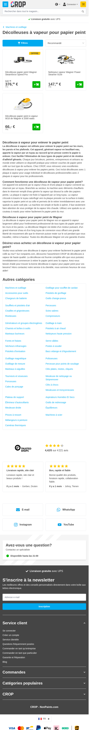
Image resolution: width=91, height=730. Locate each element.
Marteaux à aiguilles (15, 369)
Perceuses (51, 305)
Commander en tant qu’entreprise (19, 648)
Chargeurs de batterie (16, 298)
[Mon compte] (70, 4)
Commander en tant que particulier (20, 653)
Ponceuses (10, 381)
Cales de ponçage (14, 386)
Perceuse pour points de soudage (62, 363)
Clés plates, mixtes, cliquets (59, 369)
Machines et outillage (15, 27)
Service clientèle (11, 639)
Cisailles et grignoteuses (17, 310)
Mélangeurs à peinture (16, 420)
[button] (44, 623)
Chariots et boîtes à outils (17, 328)
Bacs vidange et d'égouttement (61, 351)
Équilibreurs (51, 407)
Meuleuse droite (13, 407)
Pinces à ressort (13, 415)
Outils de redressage (56, 402)
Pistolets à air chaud (56, 328)
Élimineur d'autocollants (17, 402)
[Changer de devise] (57, 4)
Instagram (23, 525)
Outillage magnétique (15, 358)
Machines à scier (54, 415)
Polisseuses (51, 358)
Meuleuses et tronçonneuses (60, 390)
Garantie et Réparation (14, 657)
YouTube (66, 525)
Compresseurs (53, 316)
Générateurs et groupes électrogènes (23, 323)
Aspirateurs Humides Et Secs (60, 397)
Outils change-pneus (56, 298)
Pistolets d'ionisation (15, 351)
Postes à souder (54, 346)
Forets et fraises (13, 341)
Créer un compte (11, 635)
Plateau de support (14, 397)
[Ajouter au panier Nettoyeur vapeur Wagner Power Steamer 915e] (79, 84)
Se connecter (9, 630)
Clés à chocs (52, 384)
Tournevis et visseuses (16, 376)
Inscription (44, 606)
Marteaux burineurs (14, 333)
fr (44, 718)
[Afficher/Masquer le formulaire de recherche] (83, 11)
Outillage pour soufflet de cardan (62, 288)
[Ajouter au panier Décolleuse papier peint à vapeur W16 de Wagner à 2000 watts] (36, 127)
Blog (5, 662)
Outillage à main (54, 323)
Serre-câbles (52, 341)
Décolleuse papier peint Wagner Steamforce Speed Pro (21, 73)
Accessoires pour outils (16, 293)
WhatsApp (66, 510)
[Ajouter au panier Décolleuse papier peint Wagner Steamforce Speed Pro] (36, 84)
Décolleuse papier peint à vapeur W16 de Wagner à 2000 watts (21, 117)
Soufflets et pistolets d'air (17, 305)
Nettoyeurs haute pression (58, 333)
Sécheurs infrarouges (15, 346)
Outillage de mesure (15, 363)
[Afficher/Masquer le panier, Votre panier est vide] (83, 4)
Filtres (23, 43)
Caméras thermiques (15, 425)
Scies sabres (52, 310)
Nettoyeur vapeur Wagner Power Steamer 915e (64, 73)
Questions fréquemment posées (18, 644)
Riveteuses (10, 316)
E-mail (22, 510)
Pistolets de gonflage (56, 293)
